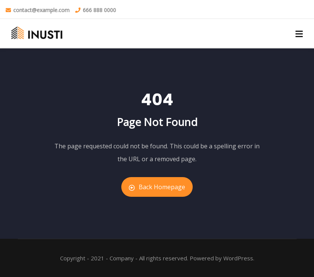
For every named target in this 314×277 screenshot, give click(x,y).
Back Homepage (157, 187)
